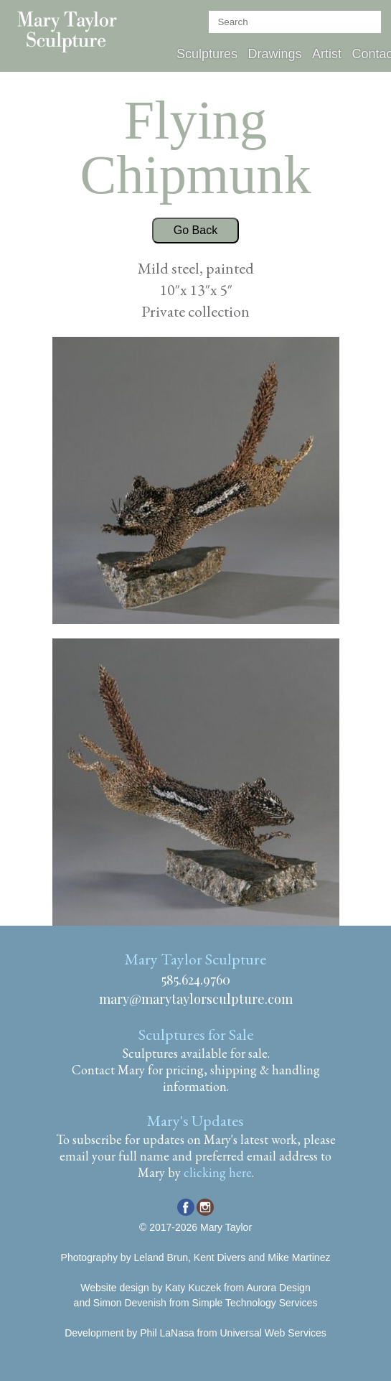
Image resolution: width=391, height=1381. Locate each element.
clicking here (218, 1172)
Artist (326, 54)
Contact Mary (108, 1069)
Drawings (274, 54)
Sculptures (206, 54)
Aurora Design (278, 1287)
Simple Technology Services (255, 1302)
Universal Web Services (273, 1333)
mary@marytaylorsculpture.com (196, 999)
